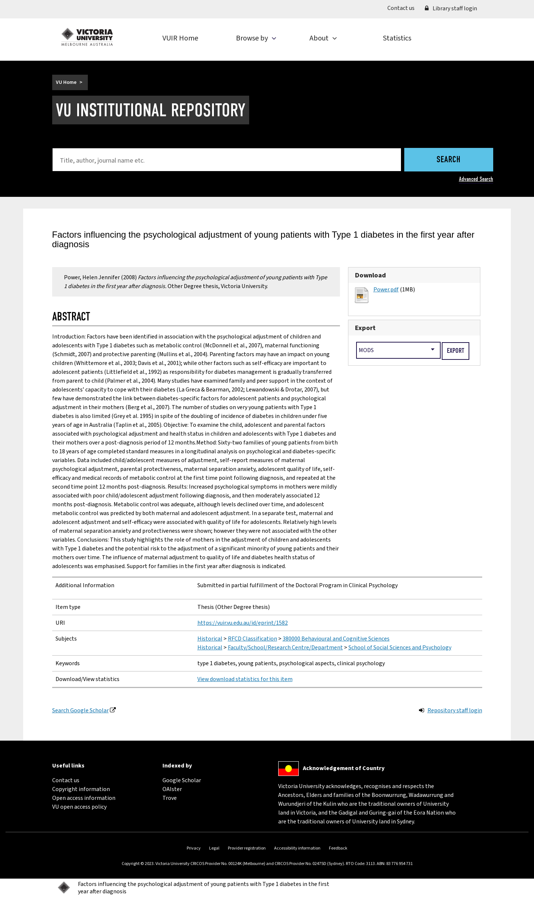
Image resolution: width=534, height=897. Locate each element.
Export (365, 328)
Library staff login (451, 8)
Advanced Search (476, 179)
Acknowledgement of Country (343, 768)
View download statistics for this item (245, 679)
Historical (209, 639)
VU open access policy (79, 807)
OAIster (172, 789)
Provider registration (247, 848)
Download (370, 275)
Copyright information (81, 789)
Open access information (83, 798)
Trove (169, 798)
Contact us (403, 7)
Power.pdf (386, 290)
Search (448, 160)
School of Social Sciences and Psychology (399, 648)
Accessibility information (297, 848)
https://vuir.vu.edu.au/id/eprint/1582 (242, 623)
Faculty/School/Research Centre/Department (285, 648)
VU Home (66, 82)
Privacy (194, 848)
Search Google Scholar (80, 710)
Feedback (338, 848)
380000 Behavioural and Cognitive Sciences (336, 639)
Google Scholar (181, 780)
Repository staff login (454, 710)
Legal (214, 848)
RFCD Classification (252, 639)
